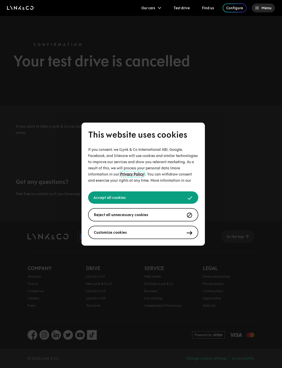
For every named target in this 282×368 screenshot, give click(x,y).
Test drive (182, 8)
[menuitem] (151, 8)
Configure (234, 8)
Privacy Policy (132, 174)
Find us (208, 8)
